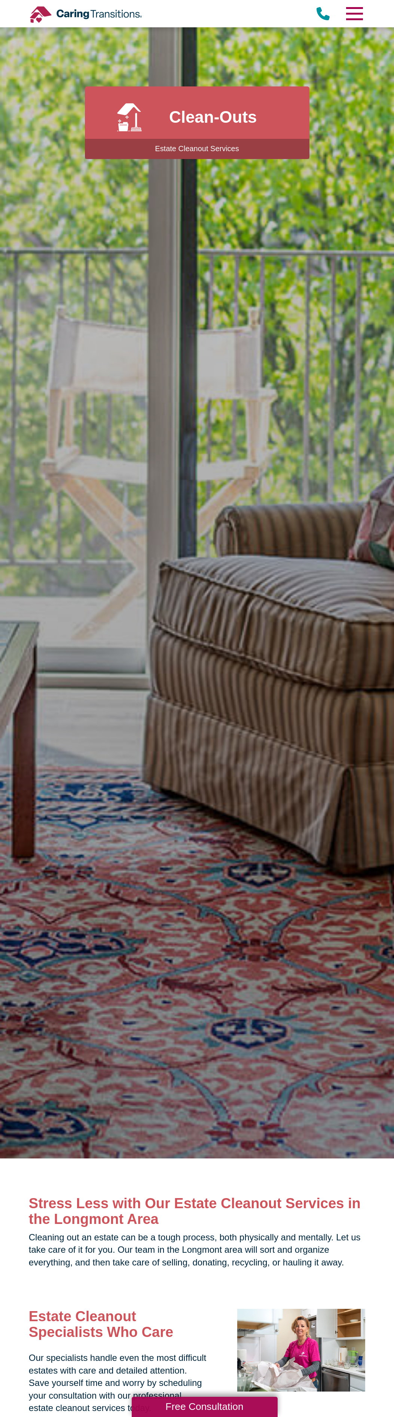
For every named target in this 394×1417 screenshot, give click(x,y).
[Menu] (354, 13)
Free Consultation (204, 1406)
